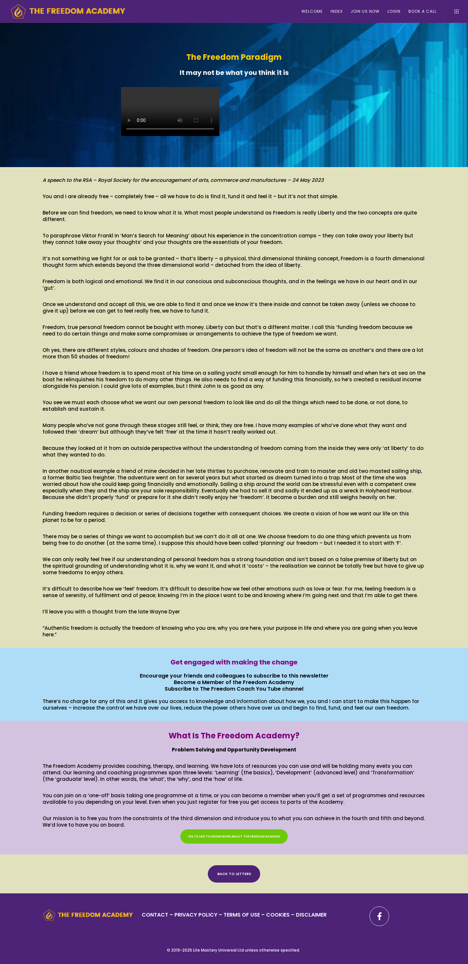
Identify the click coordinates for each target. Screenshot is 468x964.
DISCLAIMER (311, 915)
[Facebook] (379, 916)
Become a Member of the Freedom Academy (234, 682)
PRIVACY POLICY (196, 915)
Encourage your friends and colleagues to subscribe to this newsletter (234, 676)
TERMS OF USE (242, 915)
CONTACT (155, 915)
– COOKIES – (278, 915)
